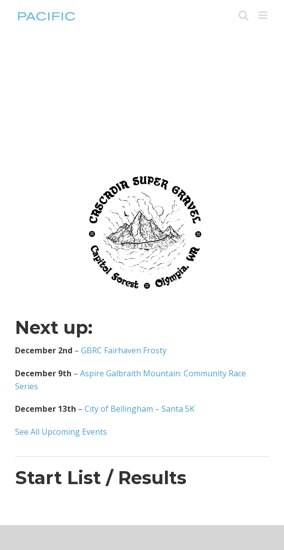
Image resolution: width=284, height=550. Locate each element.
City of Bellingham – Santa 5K (139, 408)
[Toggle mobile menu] (263, 15)
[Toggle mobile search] (243, 15)
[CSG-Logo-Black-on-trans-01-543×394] (142, 160)
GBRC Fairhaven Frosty (123, 350)
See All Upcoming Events (61, 431)
